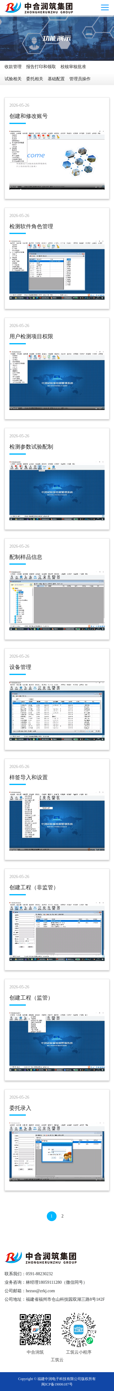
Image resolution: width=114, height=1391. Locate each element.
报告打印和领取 (41, 66)
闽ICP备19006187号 (57, 1384)
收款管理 (13, 66)
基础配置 (56, 79)
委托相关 (34, 79)
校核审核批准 (73, 66)
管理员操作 (80, 79)
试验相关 (13, 79)
